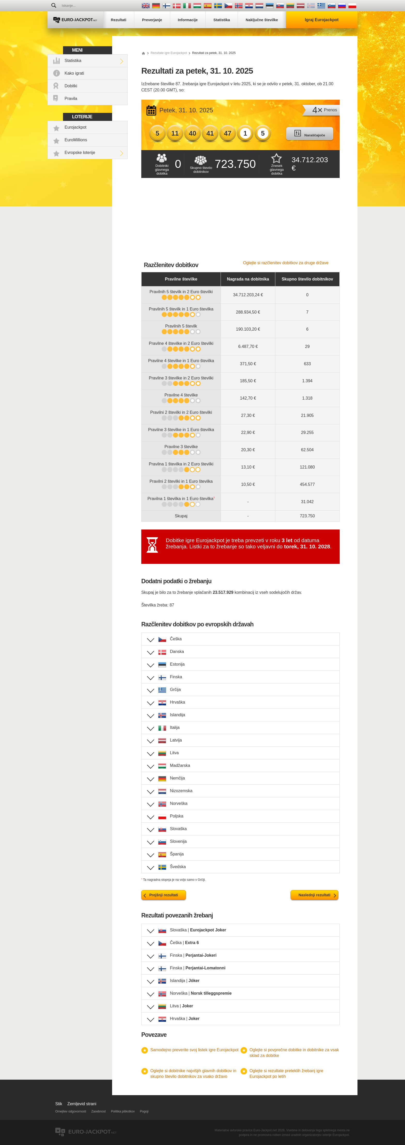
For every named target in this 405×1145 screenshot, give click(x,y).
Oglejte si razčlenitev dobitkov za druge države (286, 263)
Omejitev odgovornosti (70, 1111)
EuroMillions (76, 140)
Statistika (73, 60)
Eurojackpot (76, 127)
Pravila (71, 98)
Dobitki (71, 86)
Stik (58, 1104)
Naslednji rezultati (314, 895)
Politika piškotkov (123, 1111)
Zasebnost (98, 1111)
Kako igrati (74, 73)
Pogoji (144, 1111)
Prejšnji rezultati (163, 895)
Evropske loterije (80, 152)
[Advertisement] (240, 222)
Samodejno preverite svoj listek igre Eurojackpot (194, 1050)
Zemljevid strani (81, 1104)
